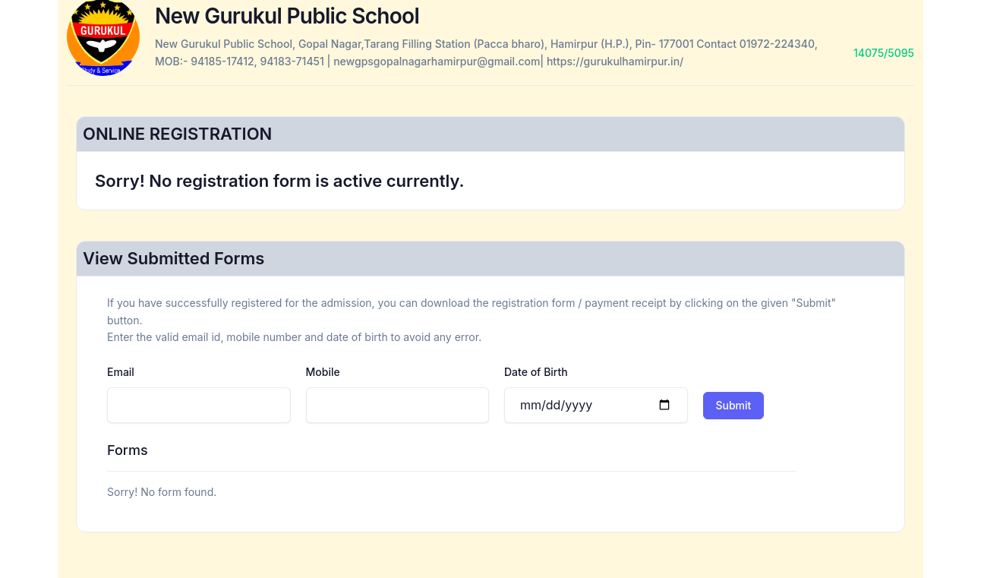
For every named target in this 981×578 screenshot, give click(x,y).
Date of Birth (536, 371)
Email (120, 371)
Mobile (323, 371)
